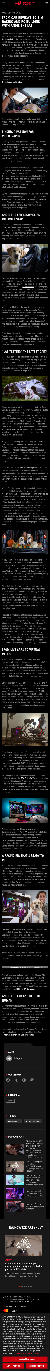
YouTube (20, 1035)
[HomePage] (4, 1297)
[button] (3, 3)
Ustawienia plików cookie (25, 1359)
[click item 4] (29, 1286)
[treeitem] (23, 1257)
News (10, 1100)
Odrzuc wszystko (13, 1366)
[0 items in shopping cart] (46, 3)
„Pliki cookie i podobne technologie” (29, 1353)
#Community (14, 1121)
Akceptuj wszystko (36, 1366)
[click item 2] (24, 1286)
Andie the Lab (7, 39)
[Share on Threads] (32, 1080)
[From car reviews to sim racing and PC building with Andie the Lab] (28, 1301)
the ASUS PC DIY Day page (23, 989)
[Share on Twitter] (16, 1080)
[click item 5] (31, 1286)
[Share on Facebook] (8, 1080)
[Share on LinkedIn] (24, 1080)
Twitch (31, 1035)
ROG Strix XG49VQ (28, 778)
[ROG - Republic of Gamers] (25, 3)
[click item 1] (22, 1286)
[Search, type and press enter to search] (41, 3)
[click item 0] (20, 1286)
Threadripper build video (12, 82)
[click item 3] (27, 1286)
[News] (29, 1297)
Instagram (6, 1035)
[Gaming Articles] (16, 1297)
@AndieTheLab (28, 286)
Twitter (13, 1035)
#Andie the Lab (32, 1121)
